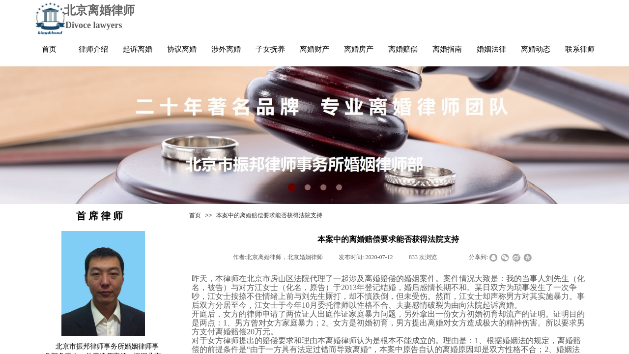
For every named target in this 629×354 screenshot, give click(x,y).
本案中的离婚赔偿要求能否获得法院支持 (269, 215)
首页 (195, 215)
